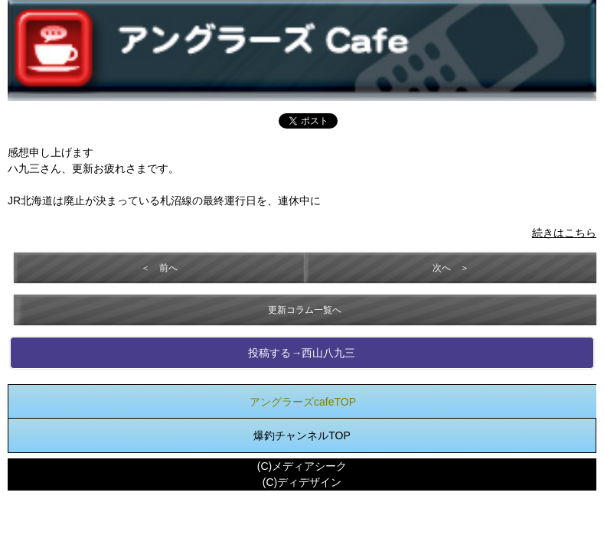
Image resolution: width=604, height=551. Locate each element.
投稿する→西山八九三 (301, 353)
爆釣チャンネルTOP (302, 435)
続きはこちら (564, 233)
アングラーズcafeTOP (303, 402)
